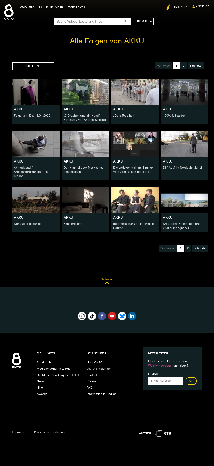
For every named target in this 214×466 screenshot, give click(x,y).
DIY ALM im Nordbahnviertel (182, 167)
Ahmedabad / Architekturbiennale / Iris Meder (31, 172)
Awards (42, 393)
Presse (91, 381)
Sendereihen (45, 362)
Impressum (19, 432)
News (41, 381)
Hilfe (40, 387)
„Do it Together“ (124, 115)
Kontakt (92, 375)
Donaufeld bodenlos (28, 223)
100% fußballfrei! (174, 115)
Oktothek (27, 6)
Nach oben (107, 282)
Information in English (102, 393)
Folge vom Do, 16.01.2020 (32, 115)
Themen (144, 21)
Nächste (195, 65)
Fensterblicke (73, 223)
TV (40, 6)
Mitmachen (55, 6)
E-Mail (153, 374)
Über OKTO (95, 362)
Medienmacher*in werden (54, 368)
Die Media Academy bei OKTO (58, 375)
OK (191, 381)
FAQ (90, 387)
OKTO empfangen (99, 368)
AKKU (19, 109)
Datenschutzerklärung (49, 432)
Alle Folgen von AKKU (107, 41)
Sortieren (38, 66)
